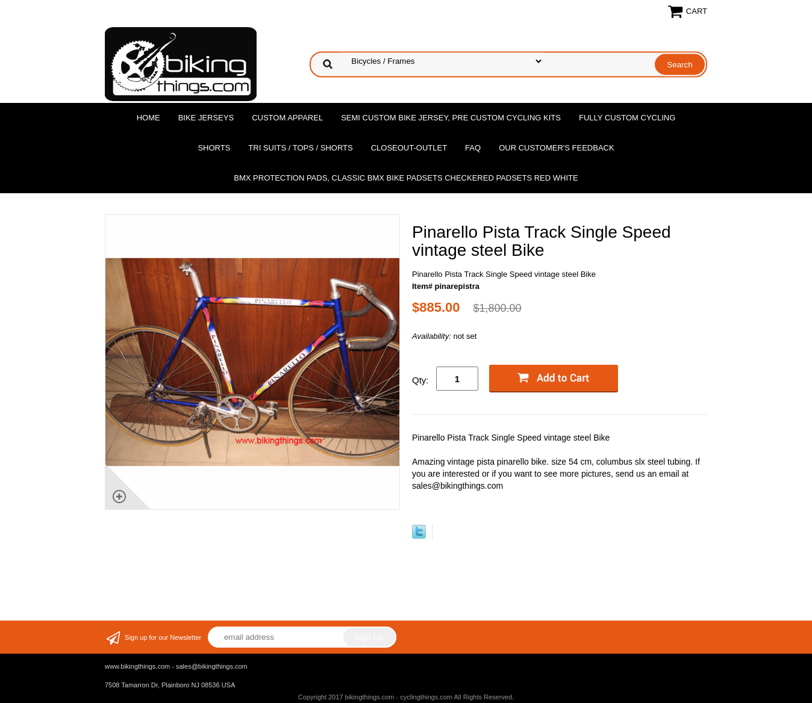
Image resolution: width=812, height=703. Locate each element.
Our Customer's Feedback (556, 147)
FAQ (473, 147)
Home (148, 117)
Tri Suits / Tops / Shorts (300, 147)
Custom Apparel (287, 117)
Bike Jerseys (206, 117)
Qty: (420, 380)
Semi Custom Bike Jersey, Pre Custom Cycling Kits (451, 117)
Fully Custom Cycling (627, 117)
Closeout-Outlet (409, 147)
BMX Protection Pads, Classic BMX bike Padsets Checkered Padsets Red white (406, 177)
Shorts (214, 147)
